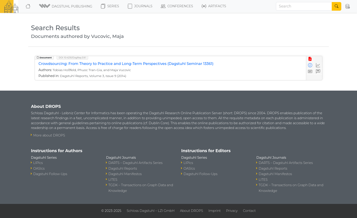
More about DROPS (49, 135)
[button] (66, 6)
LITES (112, 180)
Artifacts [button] (213, 6)
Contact (249, 211)
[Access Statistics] (318, 65)
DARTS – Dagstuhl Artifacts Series (135, 163)
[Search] (304, 6)
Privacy (231, 211)
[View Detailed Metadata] (310, 65)
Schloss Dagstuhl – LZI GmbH (150, 211)
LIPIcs (38, 163)
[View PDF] (310, 59)
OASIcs (39, 168)
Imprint (214, 211)
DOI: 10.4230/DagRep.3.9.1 (72, 57)
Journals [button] (140, 6)
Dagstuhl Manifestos (125, 174)
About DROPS (191, 211)
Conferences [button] (177, 6)
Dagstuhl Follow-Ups (50, 174)
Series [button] (110, 6)
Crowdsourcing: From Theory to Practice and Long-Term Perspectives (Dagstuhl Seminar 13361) (126, 64)
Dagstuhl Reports (122, 168)
